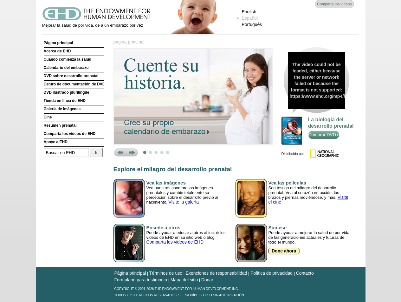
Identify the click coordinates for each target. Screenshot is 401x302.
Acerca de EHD (57, 51)
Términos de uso (165, 273)
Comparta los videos (334, 4)
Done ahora (284, 250)
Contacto (305, 273)
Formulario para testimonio (140, 279)
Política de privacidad (271, 273)
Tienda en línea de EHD (65, 100)
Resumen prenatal (60, 125)
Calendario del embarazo (66, 67)
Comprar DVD (323, 134)
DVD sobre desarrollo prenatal (71, 76)
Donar (207, 279)
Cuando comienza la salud (68, 59)
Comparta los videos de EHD (70, 133)
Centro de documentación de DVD (74, 84)
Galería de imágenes (62, 109)
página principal (129, 41)
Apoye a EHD (56, 142)
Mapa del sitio (184, 279)
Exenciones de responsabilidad (216, 273)
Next (132, 152)
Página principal (58, 43)
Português (252, 24)
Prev (119, 152)
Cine (48, 117)
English (249, 11)
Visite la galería (184, 202)
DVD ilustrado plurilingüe (66, 92)
